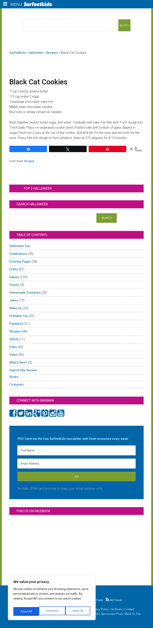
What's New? (18, 362)
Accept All (78, 611)
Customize (26, 611)
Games (14, 277)
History (14, 285)
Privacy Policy (100, 609)
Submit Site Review (23, 370)
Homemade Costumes (25, 292)
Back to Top (133, 613)
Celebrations (18, 254)
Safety (14, 339)
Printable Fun (18, 316)
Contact (129, 609)
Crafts (13, 269)
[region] (52, 599)
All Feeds (114, 600)
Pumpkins (16, 324)
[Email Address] (76, 464)
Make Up (15, 308)
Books (13, 377)
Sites (13, 347)
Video (13, 355)
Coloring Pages (20, 261)
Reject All (52, 611)
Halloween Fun (19, 246)
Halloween (35, 53)
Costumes (16, 384)
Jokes (13, 300)
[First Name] (76, 450)
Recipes (52, 53)
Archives (116, 609)
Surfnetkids (17, 53)
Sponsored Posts (112, 613)
